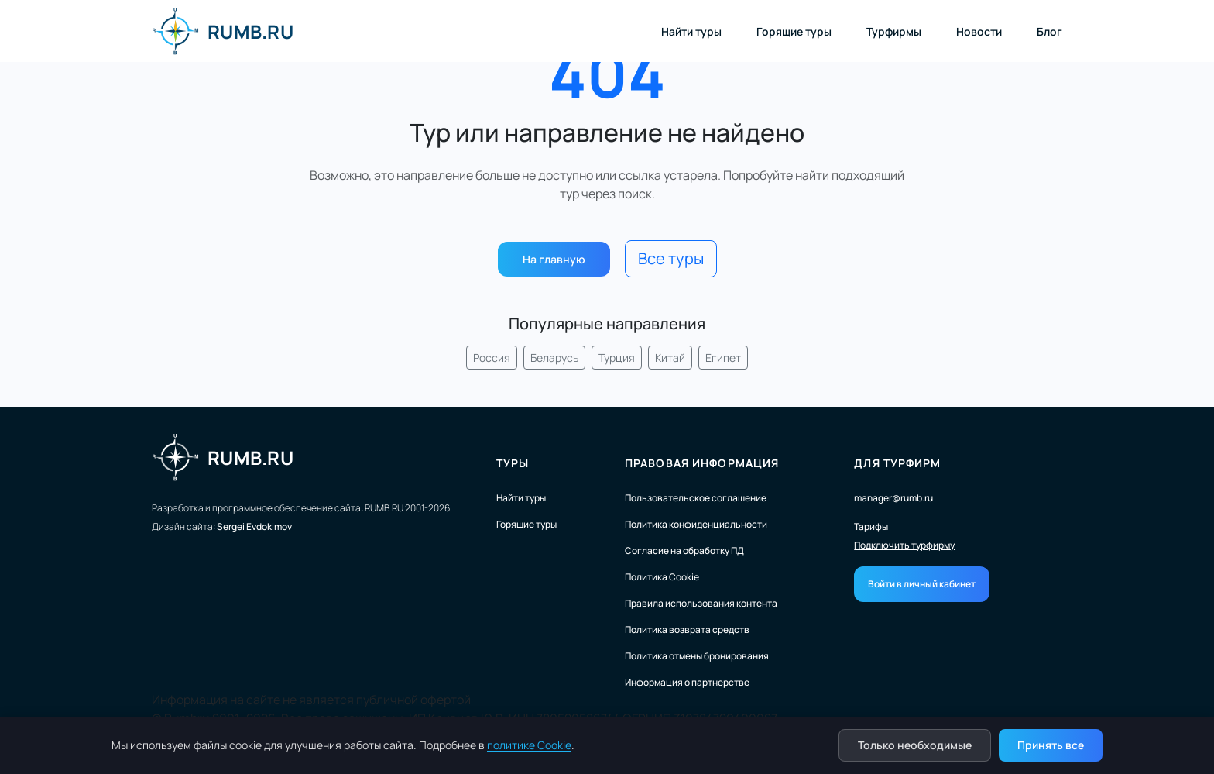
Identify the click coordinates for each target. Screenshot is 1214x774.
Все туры (671, 258)
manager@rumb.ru (893, 497)
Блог (1049, 31)
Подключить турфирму (904, 545)
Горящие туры (794, 31)
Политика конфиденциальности (696, 524)
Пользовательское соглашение (695, 497)
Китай (670, 357)
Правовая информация (702, 463)
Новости (979, 31)
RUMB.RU (222, 31)
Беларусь (554, 357)
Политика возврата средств (687, 629)
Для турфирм (897, 463)
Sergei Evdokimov (254, 526)
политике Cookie (529, 745)
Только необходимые (915, 745)
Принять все (1050, 745)
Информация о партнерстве (687, 682)
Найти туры (691, 31)
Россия (491, 357)
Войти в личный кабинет (922, 583)
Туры (512, 463)
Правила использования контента (701, 603)
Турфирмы (893, 31)
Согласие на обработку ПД (684, 550)
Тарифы (871, 526)
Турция (616, 357)
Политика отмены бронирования (697, 655)
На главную (554, 259)
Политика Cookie (662, 576)
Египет (723, 357)
